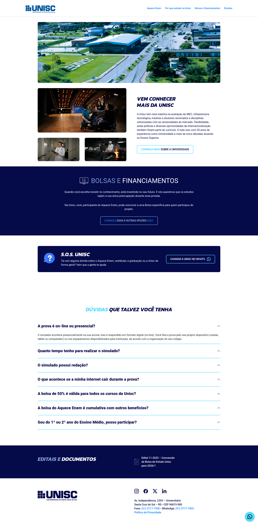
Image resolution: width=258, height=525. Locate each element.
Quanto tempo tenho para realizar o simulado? (79, 351)
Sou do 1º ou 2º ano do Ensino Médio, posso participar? (87, 422)
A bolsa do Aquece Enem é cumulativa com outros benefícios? (93, 408)
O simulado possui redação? (63, 365)
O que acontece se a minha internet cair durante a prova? (88, 379)
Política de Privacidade (147, 512)
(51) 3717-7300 (150, 508)
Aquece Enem (154, 8)
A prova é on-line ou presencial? (66, 326)
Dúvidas (228, 8)
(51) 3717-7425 (184, 508)
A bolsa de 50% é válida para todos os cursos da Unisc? (87, 393)
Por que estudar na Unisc (178, 8)
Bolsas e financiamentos (207, 8)
